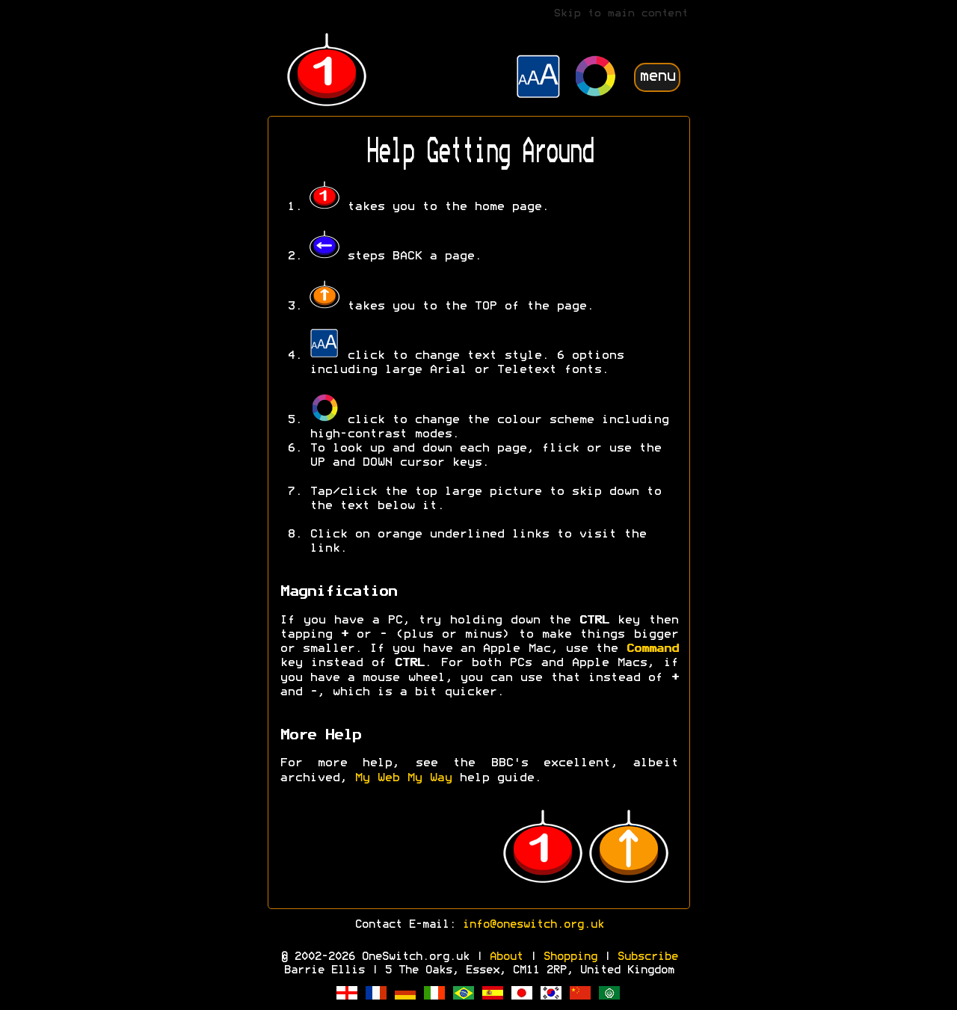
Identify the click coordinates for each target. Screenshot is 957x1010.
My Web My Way (403, 778)
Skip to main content (620, 14)
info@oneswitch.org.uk (532, 925)
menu (657, 77)
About (506, 957)
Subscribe (647, 957)
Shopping (570, 957)
